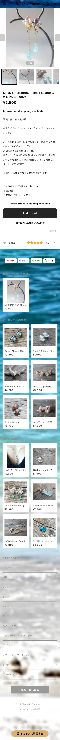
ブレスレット (9, 587)
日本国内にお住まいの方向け (30, 222)
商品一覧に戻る (30, 689)
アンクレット (9, 616)
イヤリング (8, 606)
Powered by (30, 709)
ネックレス (8, 567)
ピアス (6, 596)
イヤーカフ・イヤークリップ (16, 655)
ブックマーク (9, 645)
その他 (6, 664)
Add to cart (30, 213)
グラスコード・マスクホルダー (17, 635)
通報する (53, 230)
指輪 (5, 577)
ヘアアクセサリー (11, 625)
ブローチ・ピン (10, 674)
